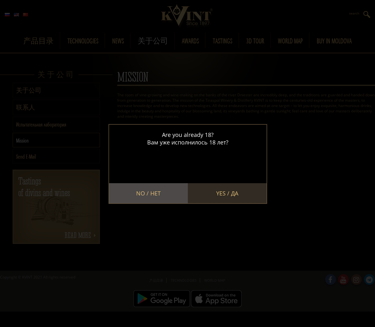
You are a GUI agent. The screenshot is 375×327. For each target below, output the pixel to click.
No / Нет (148, 193)
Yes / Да (227, 193)
